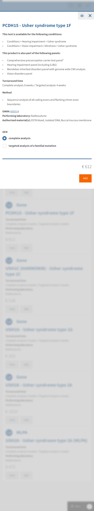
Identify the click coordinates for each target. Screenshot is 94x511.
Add (85, 178)
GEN (5, 132)
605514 (14, 111)
